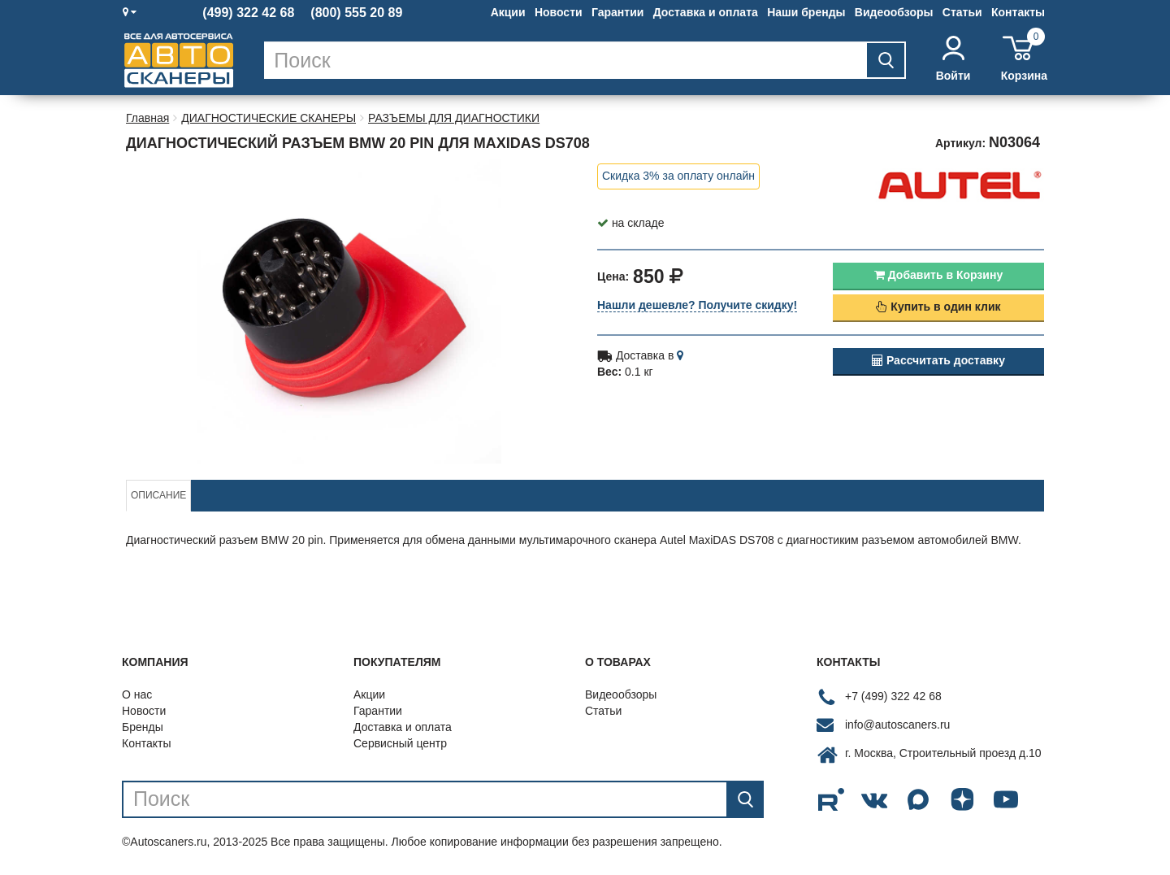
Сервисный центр (400, 743)
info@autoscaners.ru (897, 724)
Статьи (962, 12)
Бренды (142, 727)
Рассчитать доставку (938, 360)
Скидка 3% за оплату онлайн (678, 175)
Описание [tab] (158, 495)
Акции (508, 12)
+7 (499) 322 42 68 (893, 696)
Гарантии (618, 12)
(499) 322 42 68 (248, 13)
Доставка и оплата (705, 12)
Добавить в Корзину (938, 274)
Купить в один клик (938, 306)
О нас (137, 694)
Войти (953, 59)
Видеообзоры (894, 12)
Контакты (1018, 12)
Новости (559, 12)
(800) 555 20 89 (356, 13)
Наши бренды (806, 12)
